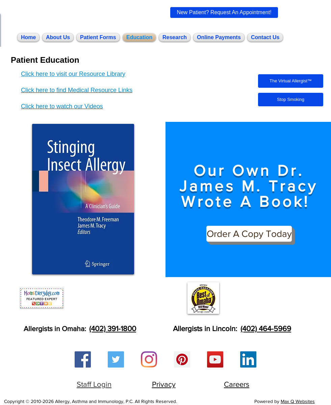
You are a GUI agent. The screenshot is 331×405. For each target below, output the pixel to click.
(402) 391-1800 (112, 328)
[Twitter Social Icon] (116, 359)
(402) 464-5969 (265, 328)
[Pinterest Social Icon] (182, 359)
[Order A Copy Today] (249, 234)
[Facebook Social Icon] (83, 359)
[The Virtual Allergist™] (290, 81)
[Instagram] (149, 359)
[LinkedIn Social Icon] (248, 359)
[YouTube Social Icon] (215, 359)
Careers (236, 384)
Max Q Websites (298, 401)
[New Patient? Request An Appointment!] (224, 12)
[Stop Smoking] (290, 99)
